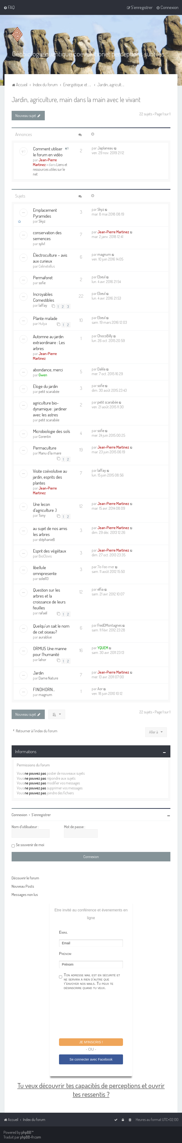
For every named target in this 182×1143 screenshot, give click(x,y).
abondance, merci (48, 370)
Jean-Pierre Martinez (45, 162)
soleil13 (44, 578)
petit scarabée (49, 391)
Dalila (101, 369)
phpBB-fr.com (30, 1137)
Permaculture (44, 448)
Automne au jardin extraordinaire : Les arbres (49, 342)
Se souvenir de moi (30, 844)
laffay (43, 305)
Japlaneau (105, 147)
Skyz (42, 221)
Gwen (43, 375)
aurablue (45, 637)
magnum (104, 254)
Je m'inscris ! (91, 1042)
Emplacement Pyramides (45, 213)
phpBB (26, 1132)
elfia (100, 589)
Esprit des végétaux (49, 551)
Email (63, 932)
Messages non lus (25, 894)
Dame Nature (48, 677)
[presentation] (95, 1014)
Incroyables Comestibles (43, 297)
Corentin (45, 436)
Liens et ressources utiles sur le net (50, 169)
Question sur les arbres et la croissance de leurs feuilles (49, 598)
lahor (42, 659)
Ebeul (101, 276)
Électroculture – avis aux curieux (50, 258)
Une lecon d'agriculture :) (45, 507)
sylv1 (42, 243)
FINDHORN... (44, 689)
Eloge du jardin (45, 386)
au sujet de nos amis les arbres (50, 531)
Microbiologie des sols (51, 431)
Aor (100, 688)
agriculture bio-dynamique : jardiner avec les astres (50, 409)
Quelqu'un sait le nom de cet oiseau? (51, 629)
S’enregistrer (41, 814)
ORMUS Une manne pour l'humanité (50, 651)
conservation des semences (47, 235)
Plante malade (45, 318)
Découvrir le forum (25, 877)
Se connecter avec (90, 1059)
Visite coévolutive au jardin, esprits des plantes (50, 477)
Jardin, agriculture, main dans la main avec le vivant (76, 99)
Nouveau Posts (23, 886)
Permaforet (43, 277)
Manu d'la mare (50, 453)
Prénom (65, 953)
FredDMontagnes (109, 625)
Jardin (38, 672)
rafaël (43, 612)
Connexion (19, 814)
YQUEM (102, 647)
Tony (42, 515)
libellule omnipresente (45, 570)
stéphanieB (47, 539)
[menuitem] (9, 7)
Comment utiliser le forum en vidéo (48, 151)
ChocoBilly (105, 335)
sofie (42, 282)
